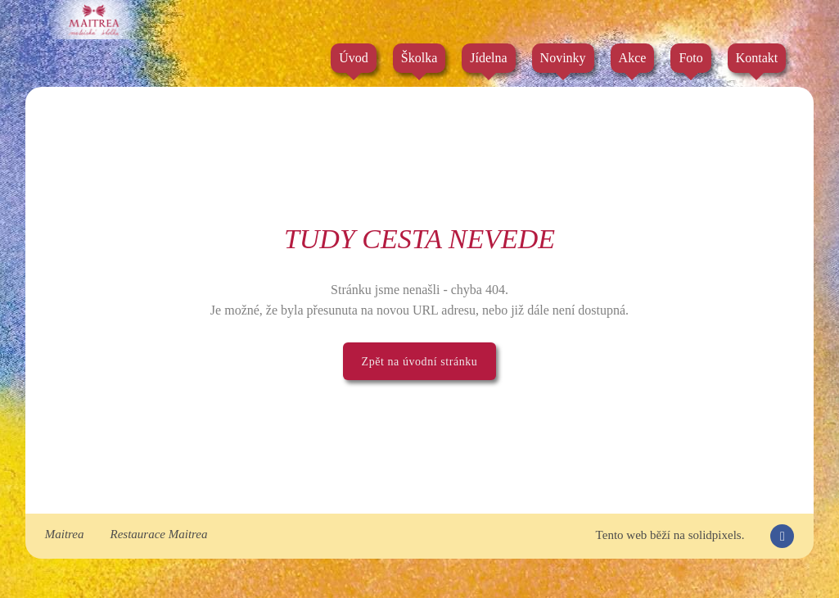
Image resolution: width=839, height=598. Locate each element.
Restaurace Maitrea (159, 534)
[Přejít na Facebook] (782, 536)
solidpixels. (716, 534)
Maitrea (64, 534)
